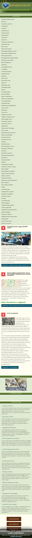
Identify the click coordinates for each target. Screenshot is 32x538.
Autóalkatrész (4, 26)
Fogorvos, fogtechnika (6, 96)
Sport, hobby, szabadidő (7, 185)
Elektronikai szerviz (6, 80)
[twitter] (3, 1)
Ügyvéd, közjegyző (5, 212)
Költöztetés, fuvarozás (6, 153)
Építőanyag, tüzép (5, 85)
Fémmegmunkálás (5, 92)
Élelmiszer (3, 83)
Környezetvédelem (5, 160)
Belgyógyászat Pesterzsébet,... (9, 427)
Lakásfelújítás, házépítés (7, 164)
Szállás (3, 187)
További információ (16, 536)
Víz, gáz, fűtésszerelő (6, 221)
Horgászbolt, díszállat (6, 121)
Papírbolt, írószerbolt (6, 178)
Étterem (3, 89)
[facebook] (1, 1)
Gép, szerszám (5, 107)
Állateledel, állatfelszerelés (7, 19)
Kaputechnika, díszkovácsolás (8, 132)
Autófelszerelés (5, 30)
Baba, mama (4, 46)
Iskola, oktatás (4, 130)
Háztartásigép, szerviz (6, 119)
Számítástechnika (5, 189)
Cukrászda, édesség (6, 71)
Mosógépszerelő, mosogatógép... (10, 493)
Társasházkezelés (5, 200)
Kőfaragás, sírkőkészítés (7, 148)
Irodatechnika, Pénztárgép (7, 128)
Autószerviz (4, 39)
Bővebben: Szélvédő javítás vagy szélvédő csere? (16, 265)
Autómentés (4, 37)
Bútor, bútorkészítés (6, 62)
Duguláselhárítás (5, 73)
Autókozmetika (5, 35)
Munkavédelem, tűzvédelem (8, 171)
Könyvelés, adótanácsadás (7, 155)
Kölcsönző (3, 151)
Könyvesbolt (4, 157)
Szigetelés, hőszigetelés (7, 194)
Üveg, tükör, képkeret (6, 214)
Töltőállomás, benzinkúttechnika (9, 209)
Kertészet (3, 141)
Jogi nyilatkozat (14, 524)
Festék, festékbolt (5, 94)
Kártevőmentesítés (5, 137)
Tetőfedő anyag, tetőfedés (7, 205)
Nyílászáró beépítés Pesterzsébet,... (10, 482)
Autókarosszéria (5, 33)
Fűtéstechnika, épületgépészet (8, 105)
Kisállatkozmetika (5, 144)
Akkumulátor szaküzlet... (8, 416)
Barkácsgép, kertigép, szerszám (9, 51)
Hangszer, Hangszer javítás (8, 117)
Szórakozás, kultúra (6, 196)
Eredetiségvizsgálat (6, 87)
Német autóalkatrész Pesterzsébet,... (11, 438)
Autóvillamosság (5, 44)
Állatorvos (3, 21)
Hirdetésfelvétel (14, 519)
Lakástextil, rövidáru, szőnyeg (8, 166)
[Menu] (30, 11)
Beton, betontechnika (6, 55)
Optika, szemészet (5, 175)
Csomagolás (4, 69)
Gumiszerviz (4, 112)
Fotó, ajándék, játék (6, 101)
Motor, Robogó (4, 169)
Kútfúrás (3, 162)
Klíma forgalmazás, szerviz (7, 146)
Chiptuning (4, 64)
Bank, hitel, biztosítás (6, 49)
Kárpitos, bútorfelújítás (6, 135)
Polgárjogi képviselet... (7, 471)
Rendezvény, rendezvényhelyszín (9, 180)
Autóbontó (3, 28)
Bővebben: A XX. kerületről (9, 367)
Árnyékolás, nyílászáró (6, 24)
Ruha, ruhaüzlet (5, 182)
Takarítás (3, 198)
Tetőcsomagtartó (5, 203)
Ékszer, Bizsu (4, 78)
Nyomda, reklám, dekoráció (8, 173)
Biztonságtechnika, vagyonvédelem (9, 58)
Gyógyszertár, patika (6, 114)
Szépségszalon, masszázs (7, 191)
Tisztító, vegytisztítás (6, 207)
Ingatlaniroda (4, 126)
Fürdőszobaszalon (5, 103)
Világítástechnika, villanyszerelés (9, 216)
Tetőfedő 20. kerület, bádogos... (9, 504)
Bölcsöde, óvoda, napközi (7, 60)
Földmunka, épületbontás (7, 98)
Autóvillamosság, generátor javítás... (11, 449)
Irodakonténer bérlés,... (7, 406)
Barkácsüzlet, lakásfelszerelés (8, 53)
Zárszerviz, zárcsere (6, 223)
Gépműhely (4, 110)
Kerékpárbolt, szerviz (6, 139)
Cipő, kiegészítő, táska (6, 67)
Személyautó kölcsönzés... (8, 461)
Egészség (3, 76)
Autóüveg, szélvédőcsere (7, 42)
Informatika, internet (6, 123)
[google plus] (6, 1)
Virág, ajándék (4, 219)
